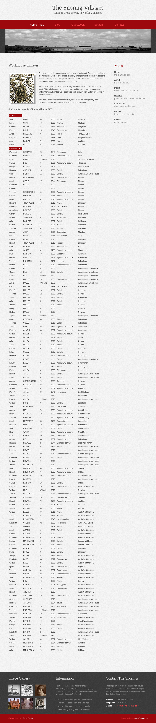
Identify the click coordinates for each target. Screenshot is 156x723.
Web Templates (141, 718)
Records (118, 96)
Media (117, 88)
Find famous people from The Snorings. (73, 703)
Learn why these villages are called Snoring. (75, 699)
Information (119, 103)
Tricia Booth (28, 718)
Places (117, 119)
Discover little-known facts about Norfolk (73, 706)
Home (117, 72)
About (117, 80)
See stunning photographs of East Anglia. (74, 709)
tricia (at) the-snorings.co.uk (128, 706)
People (117, 111)
